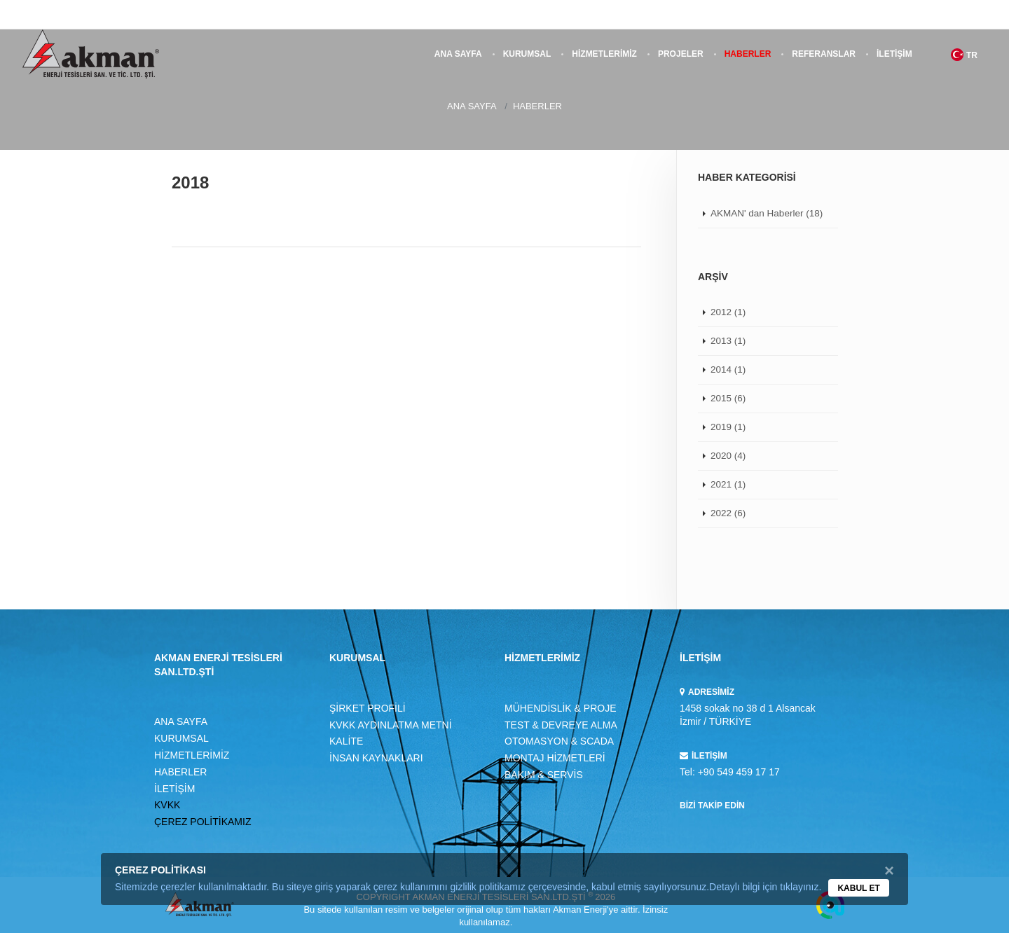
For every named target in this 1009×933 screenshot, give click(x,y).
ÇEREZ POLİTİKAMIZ (202, 821)
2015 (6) (728, 398)
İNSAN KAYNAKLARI (376, 757)
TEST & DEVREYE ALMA (560, 725)
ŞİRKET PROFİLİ (367, 708)
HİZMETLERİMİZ (604, 54)
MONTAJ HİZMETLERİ (554, 757)
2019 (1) (728, 427)
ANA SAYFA (458, 54)
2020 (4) (728, 455)
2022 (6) (728, 513)
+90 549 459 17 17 (739, 772)
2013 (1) (728, 341)
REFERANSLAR (824, 54)
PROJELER (680, 54)
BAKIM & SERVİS (543, 774)
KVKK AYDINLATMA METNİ (390, 725)
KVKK (167, 804)
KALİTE (346, 741)
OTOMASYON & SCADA (559, 741)
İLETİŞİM (894, 54)
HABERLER (748, 54)
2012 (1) (728, 312)
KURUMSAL (527, 54)
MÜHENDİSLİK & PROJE (560, 708)
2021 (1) (728, 484)
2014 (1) (728, 369)
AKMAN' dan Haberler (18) (767, 213)
